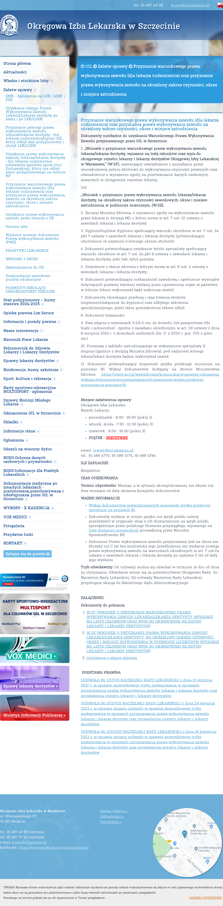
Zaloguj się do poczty (27, 553)
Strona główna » (114, 811)
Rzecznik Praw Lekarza (25, 339)
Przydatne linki (18, 534)
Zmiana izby (17, 226)
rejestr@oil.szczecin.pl (113, 450)
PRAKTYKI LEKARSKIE (27, 250)
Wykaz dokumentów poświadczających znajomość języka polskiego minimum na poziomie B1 (149, 507)
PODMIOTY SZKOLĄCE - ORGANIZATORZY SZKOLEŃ (30, 289)
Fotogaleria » (111, 821)
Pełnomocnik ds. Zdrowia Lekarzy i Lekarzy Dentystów (31, 350)
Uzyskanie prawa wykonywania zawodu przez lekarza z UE (35, 216)
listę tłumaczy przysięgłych (114, 530)
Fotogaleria (14, 526)
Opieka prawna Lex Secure (28, 313)
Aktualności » (112, 816)
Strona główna (17, 63)
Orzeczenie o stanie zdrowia (111, 657)
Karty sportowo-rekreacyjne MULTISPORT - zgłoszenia (29, 389)
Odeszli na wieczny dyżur (27, 449)
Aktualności (15, 72)
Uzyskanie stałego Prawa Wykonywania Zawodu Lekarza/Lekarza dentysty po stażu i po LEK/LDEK (32, 113)
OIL (87, 66)
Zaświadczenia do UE (25, 267)
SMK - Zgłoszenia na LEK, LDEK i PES (35, 97)
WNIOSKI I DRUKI (22, 259)
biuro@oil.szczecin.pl (190, 4)
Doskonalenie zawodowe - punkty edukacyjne (29, 277)
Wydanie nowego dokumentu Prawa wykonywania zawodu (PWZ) (32, 238)
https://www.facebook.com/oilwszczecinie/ (54, 847)
